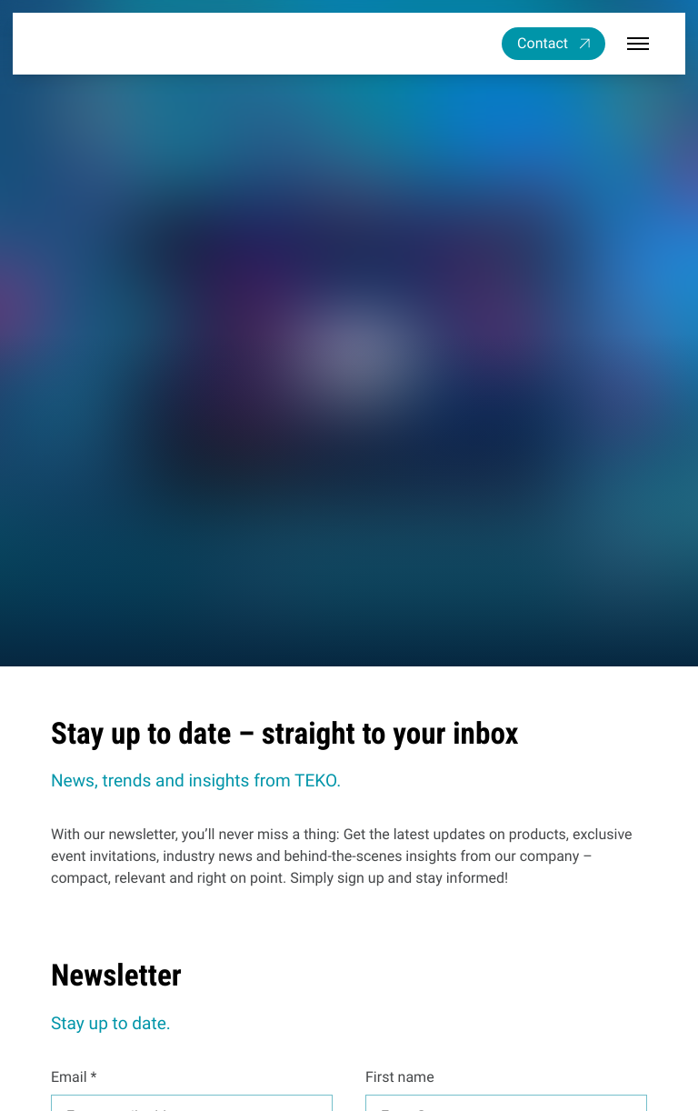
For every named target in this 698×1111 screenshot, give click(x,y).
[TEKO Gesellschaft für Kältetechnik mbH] (103, 43)
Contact (542, 43)
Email (69, 1077)
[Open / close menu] (638, 43)
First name (399, 1077)
